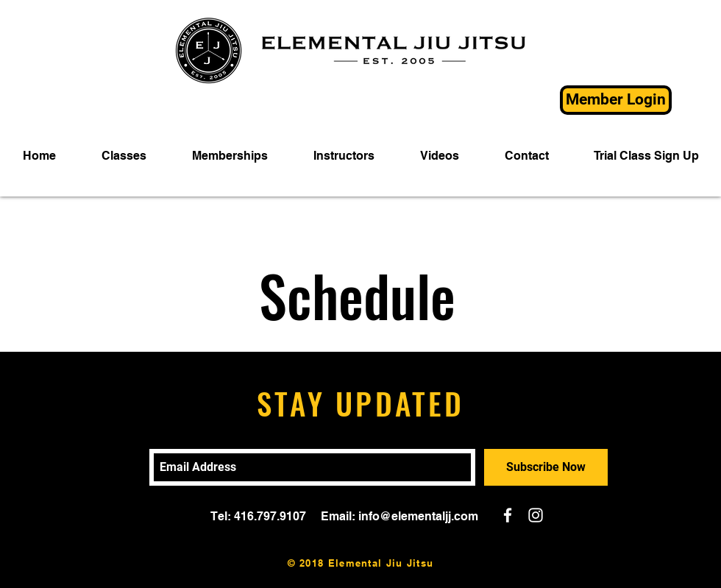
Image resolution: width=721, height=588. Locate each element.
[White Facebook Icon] (507, 515)
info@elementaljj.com (418, 516)
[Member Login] (616, 100)
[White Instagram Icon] (535, 515)
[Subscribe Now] (546, 467)
